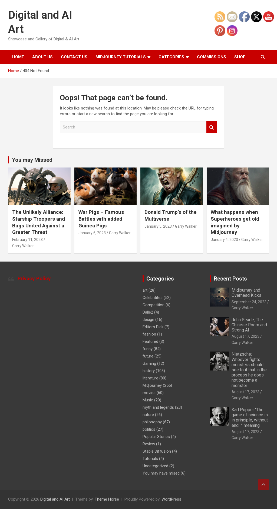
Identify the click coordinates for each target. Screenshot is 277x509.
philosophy (152, 422)
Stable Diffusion (157, 451)
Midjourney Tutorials (120, 56)
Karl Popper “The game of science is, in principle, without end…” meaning (250, 417)
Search (211, 127)
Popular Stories (156, 436)
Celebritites (153, 297)
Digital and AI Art (55, 499)
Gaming (149, 363)
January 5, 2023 (158, 226)
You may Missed (32, 160)
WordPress (171, 499)
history (149, 370)
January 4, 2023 (224, 239)
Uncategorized (155, 465)
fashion (149, 334)
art (145, 290)
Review (149, 444)
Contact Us (74, 56)
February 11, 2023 (27, 239)
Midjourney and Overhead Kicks (246, 293)
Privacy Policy (34, 278)
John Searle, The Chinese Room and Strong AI (249, 325)
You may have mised (161, 473)
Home (18, 56)
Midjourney (152, 385)
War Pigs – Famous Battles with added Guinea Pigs (101, 218)
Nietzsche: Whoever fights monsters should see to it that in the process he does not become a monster (249, 370)
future (148, 356)
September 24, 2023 (249, 302)
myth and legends (158, 407)
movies (149, 392)
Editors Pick (153, 326)
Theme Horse (107, 499)
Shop (240, 56)
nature (148, 414)
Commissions (211, 56)
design (148, 319)
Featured (150, 341)
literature (150, 378)
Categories (171, 56)
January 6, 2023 (92, 233)
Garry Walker (23, 246)
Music (148, 400)
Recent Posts (230, 278)
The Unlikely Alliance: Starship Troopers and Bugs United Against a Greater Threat (38, 222)
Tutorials (150, 458)
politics (149, 429)
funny (148, 348)
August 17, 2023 (245, 336)
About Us (42, 56)
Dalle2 (148, 312)
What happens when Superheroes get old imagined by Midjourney (235, 222)
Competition (153, 304)
